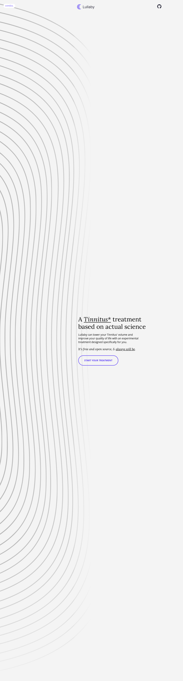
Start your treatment (98, 360)
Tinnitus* (97, 319)
